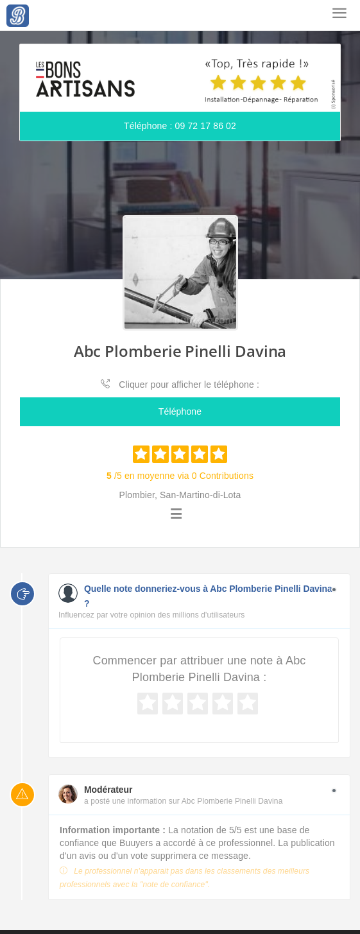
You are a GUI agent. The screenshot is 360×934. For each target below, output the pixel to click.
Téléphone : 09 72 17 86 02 (180, 126)
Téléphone (180, 411)
